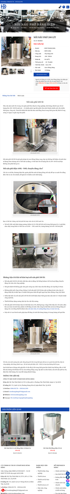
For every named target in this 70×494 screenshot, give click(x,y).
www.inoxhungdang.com (19, 395)
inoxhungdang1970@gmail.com (19, 391)
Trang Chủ (15, 27)
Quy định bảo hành (61, 474)
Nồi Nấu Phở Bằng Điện (52, 27)
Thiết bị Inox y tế (43, 485)
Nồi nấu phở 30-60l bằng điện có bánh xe (17, 448)
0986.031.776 (14, 388)
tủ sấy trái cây (54, 309)
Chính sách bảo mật (61, 471)
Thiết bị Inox (42, 476)
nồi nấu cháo (32, 309)
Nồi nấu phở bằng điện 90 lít (52, 448)
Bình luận (21, 95)
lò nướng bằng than (43, 309)
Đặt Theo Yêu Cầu (51, 88)
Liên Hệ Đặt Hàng (41, 74)
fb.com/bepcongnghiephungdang (22, 398)
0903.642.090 (24, 388)
